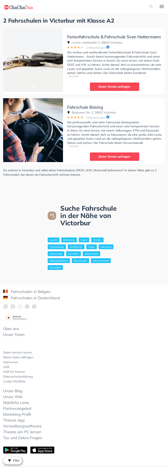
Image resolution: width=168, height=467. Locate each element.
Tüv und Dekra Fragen (22, 437)
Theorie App (14, 420)
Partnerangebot (17, 408)
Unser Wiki (12, 396)
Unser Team (14, 334)
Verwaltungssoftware (22, 426)
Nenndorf (55, 267)
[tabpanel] (33, 60)
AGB (6, 367)
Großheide (76, 246)
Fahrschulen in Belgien (27, 291)
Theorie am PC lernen (22, 432)
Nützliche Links (16, 402)
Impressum (10, 362)
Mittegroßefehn (59, 260)
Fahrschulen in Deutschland (31, 297)
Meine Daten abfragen (18, 357)
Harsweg (106, 246)
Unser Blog (12, 390)
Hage (91, 246)
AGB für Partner (14, 372)
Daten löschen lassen (17, 352)
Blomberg (69, 239)
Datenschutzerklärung (18, 376)
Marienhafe (91, 253)
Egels (84, 239)
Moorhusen (80, 260)
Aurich (53, 239)
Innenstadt (56, 253)
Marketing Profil (17, 414)
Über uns (11, 328)
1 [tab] (33, 86)
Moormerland (101, 260)
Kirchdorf (73, 253)
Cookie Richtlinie (14, 381)
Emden (97, 239)
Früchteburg (57, 246)
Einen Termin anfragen (114, 86)
